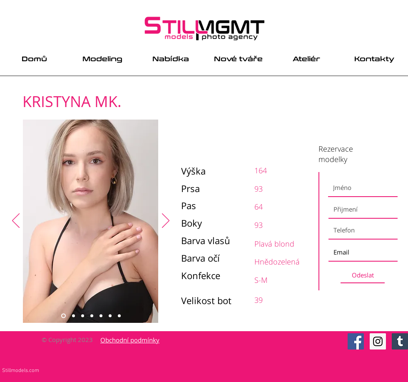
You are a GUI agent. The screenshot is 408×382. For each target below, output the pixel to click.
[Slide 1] (63, 316)
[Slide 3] (82, 316)
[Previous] (16, 221)
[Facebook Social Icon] (356, 341)
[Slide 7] (119, 316)
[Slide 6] (110, 316)
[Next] (165, 221)
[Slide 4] (91, 316)
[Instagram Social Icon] (378, 341)
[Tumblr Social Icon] (400, 341)
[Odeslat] (363, 275)
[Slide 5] (101, 316)
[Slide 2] (73, 316)
